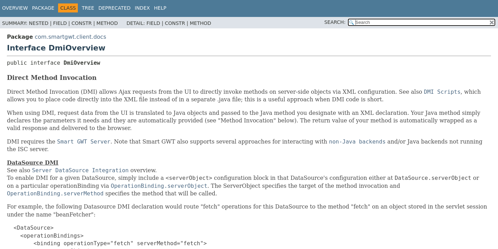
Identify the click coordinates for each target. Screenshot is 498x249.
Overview (15, 8)
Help (160, 8)
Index (142, 8)
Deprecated (114, 8)
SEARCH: (334, 22)
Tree (88, 8)
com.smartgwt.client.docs (70, 37)
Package (43, 8)
